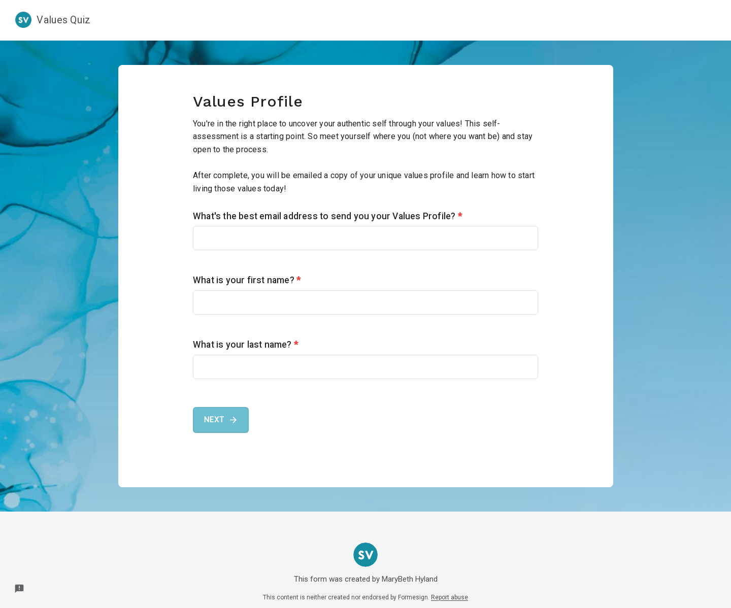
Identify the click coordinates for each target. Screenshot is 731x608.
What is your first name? (247, 280)
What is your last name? (245, 345)
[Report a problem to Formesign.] (19, 589)
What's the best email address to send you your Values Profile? (327, 216)
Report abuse (449, 597)
